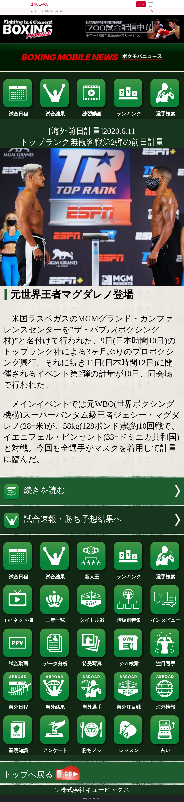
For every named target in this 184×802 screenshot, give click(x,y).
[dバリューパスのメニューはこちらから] (150, 5)
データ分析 (55, 661)
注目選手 (165, 661)
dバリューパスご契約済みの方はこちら (47, 11)
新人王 (92, 574)
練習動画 (92, 111)
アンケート (55, 748)
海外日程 (18, 704)
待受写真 (92, 661)
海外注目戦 (129, 704)
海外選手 (92, 704)
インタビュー (165, 618)
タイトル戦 (92, 618)
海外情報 (165, 704)
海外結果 (55, 704)
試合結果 (55, 111)
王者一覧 (55, 618)
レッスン (129, 748)
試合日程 (18, 111)
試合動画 (18, 661)
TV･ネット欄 (18, 618)
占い (165, 748)
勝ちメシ (92, 748)
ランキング (129, 111)
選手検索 (165, 111)
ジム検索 (129, 661)
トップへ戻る (41, 774)
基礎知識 (18, 748)
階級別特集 (129, 618)
